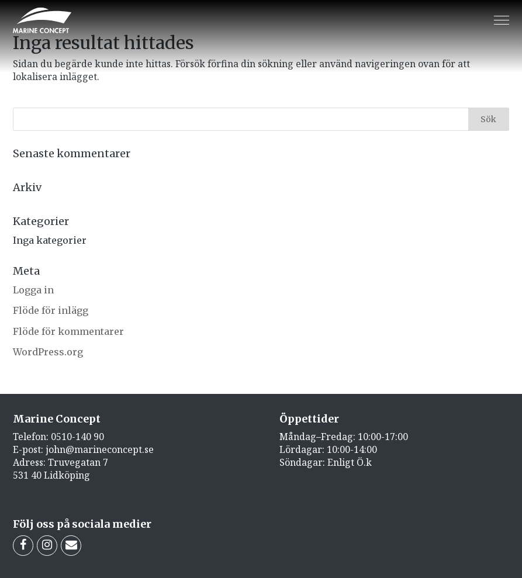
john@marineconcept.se (100, 449)
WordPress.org (48, 352)
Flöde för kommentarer (68, 331)
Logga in (33, 290)
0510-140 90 (77, 436)
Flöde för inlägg (50, 310)
